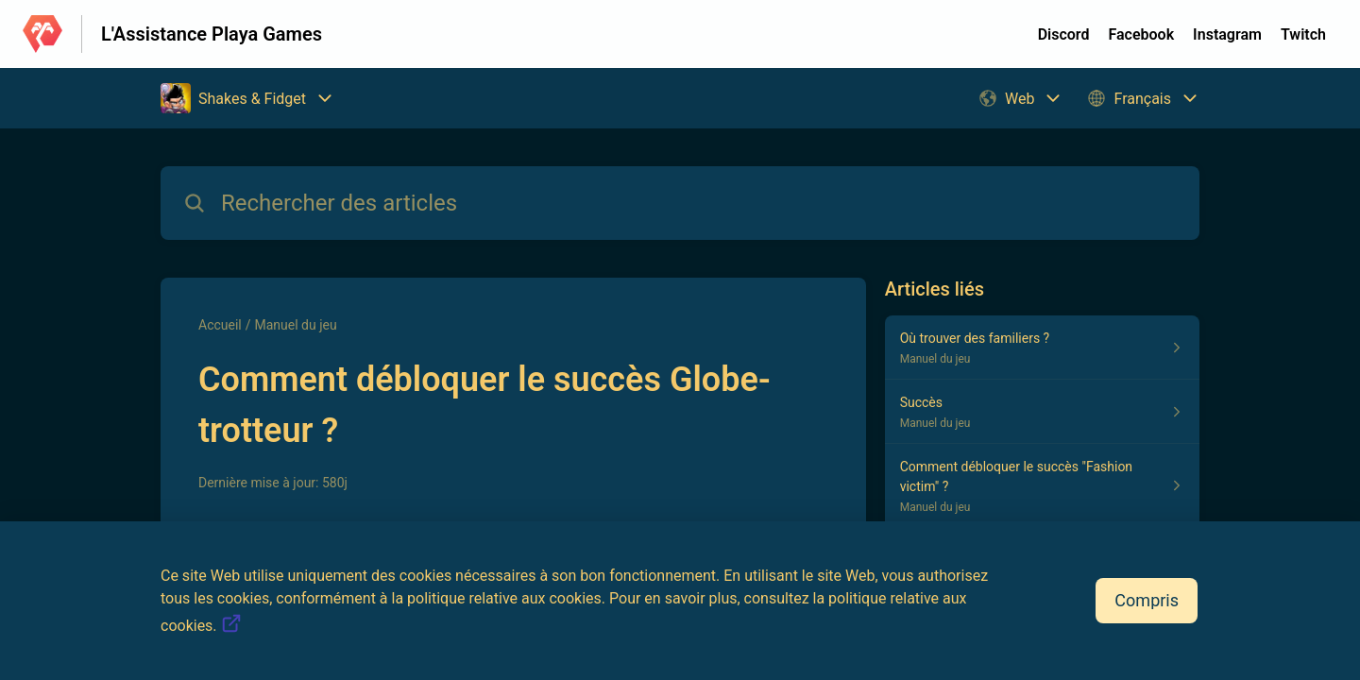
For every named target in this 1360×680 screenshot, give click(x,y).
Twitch (1303, 34)
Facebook (1141, 34)
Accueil (220, 324)
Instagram (1227, 34)
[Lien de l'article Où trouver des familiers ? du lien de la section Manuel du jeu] (1042, 347)
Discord (1064, 34)
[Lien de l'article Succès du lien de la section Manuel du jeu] (1042, 412)
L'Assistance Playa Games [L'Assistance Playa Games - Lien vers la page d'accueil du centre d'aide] (211, 34)
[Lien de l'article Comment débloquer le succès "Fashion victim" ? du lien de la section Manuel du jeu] (1042, 486)
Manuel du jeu (296, 324)
